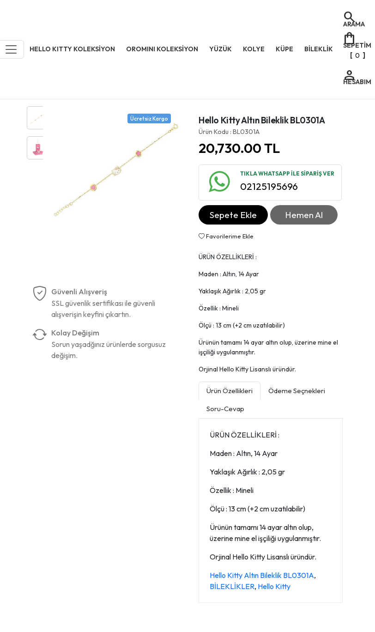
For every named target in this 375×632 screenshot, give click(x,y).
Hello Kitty (274, 586)
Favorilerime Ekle (226, 236)
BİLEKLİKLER (232, 586)
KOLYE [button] (254, 49)
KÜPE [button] (284, 49)
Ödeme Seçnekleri (296, 390)
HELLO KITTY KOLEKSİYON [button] (72, 49)
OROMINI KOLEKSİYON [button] (162, 49)
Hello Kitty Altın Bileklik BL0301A (262, 575)
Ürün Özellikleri (229, 390)
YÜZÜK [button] (220, 49)
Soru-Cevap (225, 408)
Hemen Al (304, 214)
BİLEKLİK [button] (318, 49)
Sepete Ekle (233, 214)
